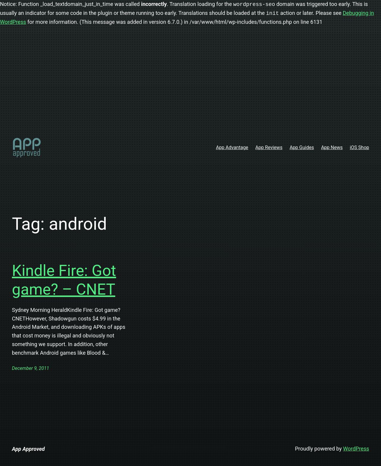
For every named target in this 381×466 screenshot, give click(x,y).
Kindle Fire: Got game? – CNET (64, 280)
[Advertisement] (190, 84)
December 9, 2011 (30, 368)
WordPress (356, 448)
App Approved (28, 449)
